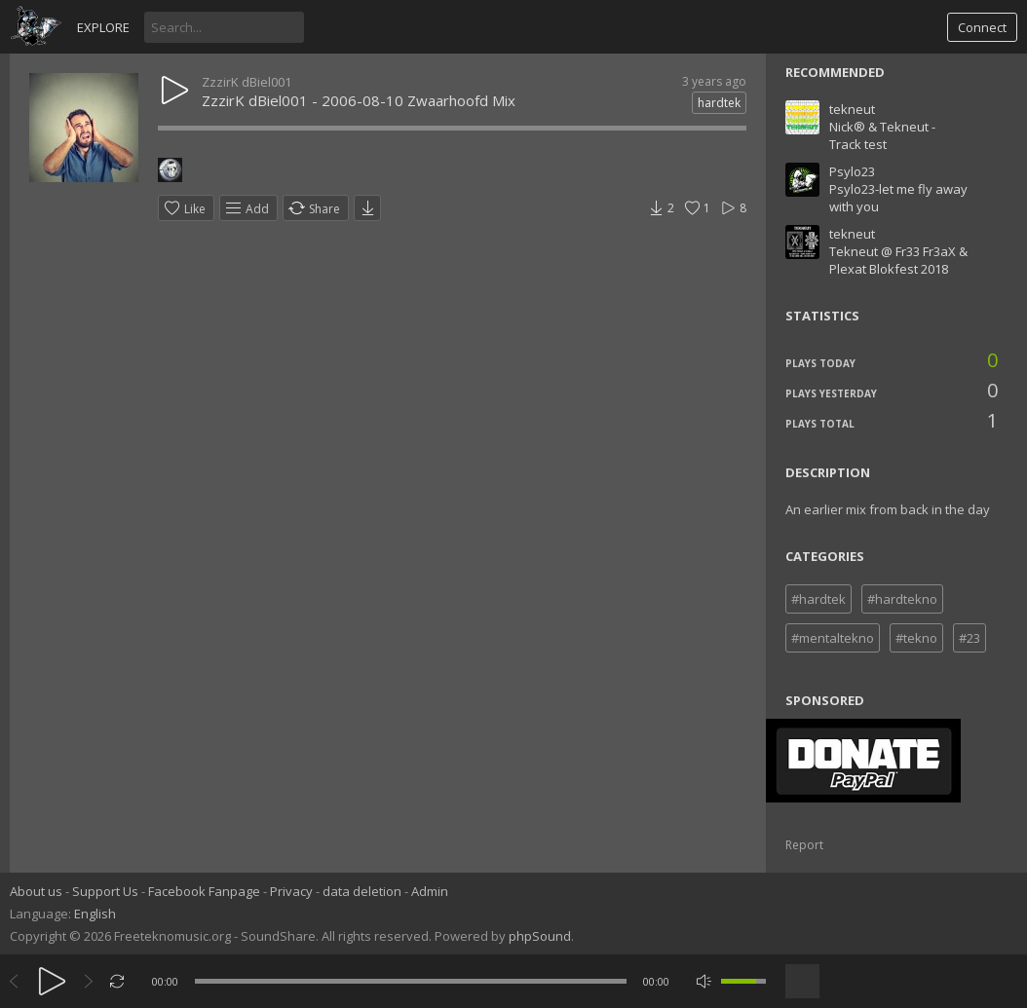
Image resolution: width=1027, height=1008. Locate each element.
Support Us (105, 891)
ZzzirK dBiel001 (246, 82)
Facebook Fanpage (204, 891)
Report (804, 845)
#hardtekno (902, 599)
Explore (103, 27)
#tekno (916, 638)
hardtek (719, 102)
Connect (982, 27)
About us (36, 891)
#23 (969, 638)
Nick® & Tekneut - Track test (882, 135)
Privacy (291, 891)
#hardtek (818, 599)
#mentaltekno (832, 638)
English (95, 913)
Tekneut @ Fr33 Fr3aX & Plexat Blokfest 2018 (898, 260)
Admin (429, 891)
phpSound (540, 936)
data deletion (362, 891)
